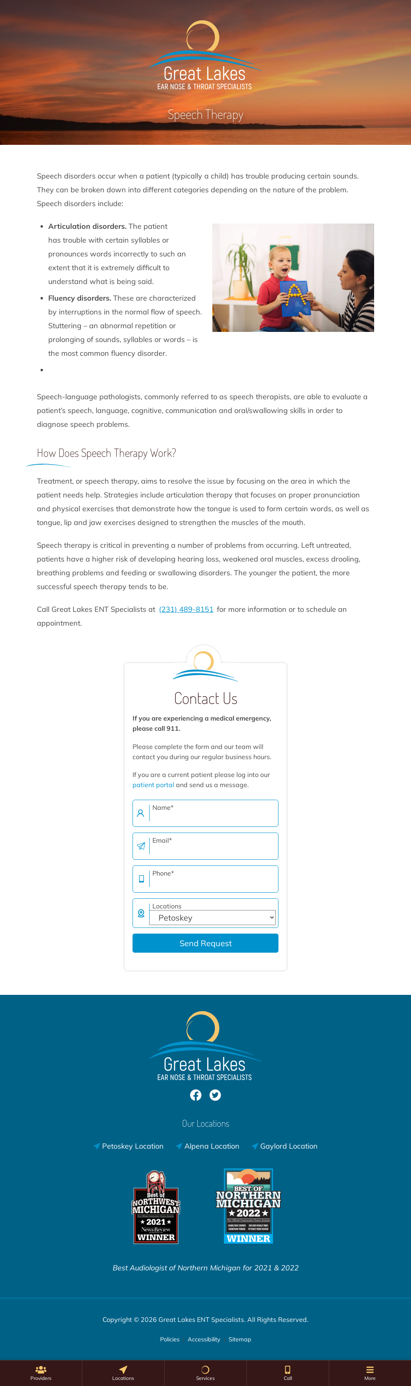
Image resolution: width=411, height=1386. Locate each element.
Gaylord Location (285, 1146)
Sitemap (240, 1339)
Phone (163, 873)
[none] (41, 1373)
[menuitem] (41, 1373)
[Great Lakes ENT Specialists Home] (205, 50)
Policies (170, 1339)
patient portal (153, 785)
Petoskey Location (129, 1146)
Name (162, 807)
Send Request (206, 943)
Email (162, 840)
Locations (167, 906)
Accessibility (204, 1339)
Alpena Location (208, 1146)
